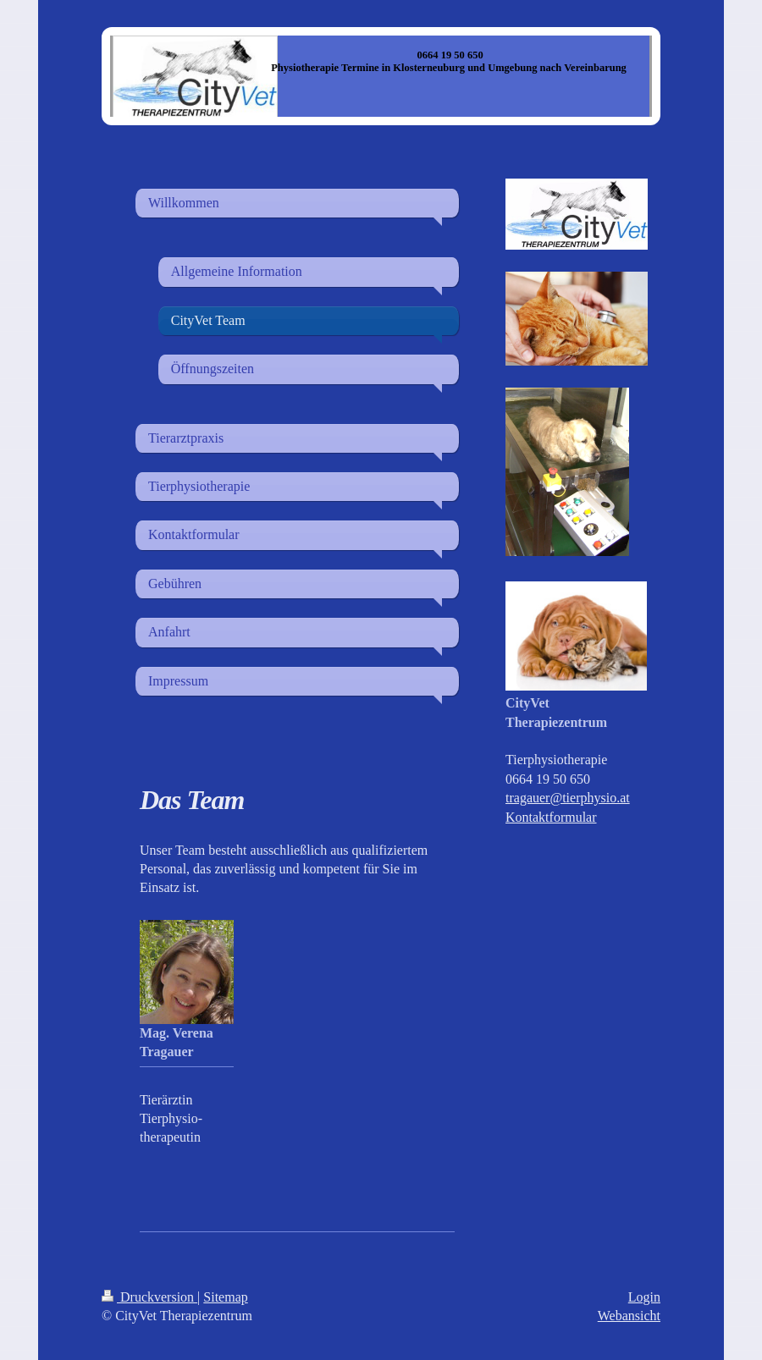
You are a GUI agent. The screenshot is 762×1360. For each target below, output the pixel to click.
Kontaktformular (551, 817)
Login (644, 1297)
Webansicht (629, 1315)
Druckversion (149, 1297)
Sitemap (225, 1297)
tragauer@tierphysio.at (567, 797)
